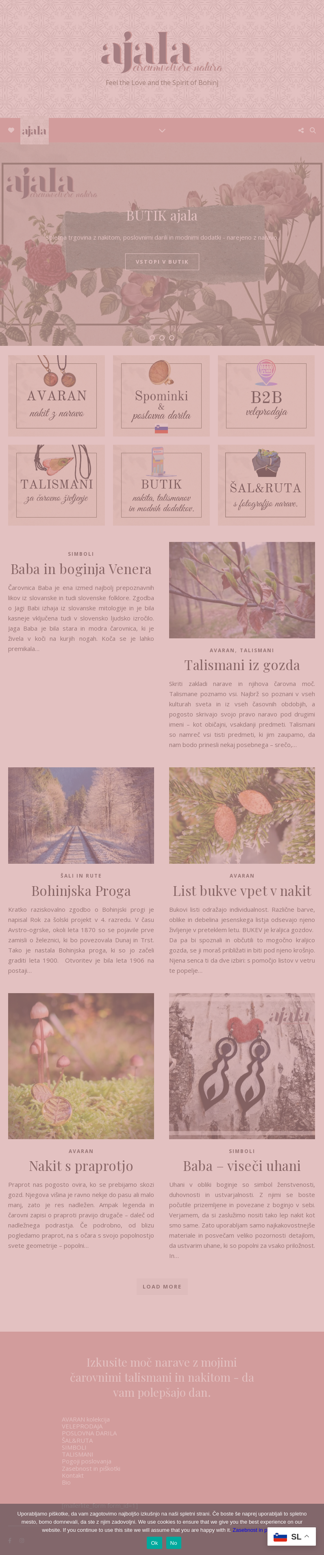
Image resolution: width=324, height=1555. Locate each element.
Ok (154, 1543)
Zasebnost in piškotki (257, 1530)
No (173, 1543)
